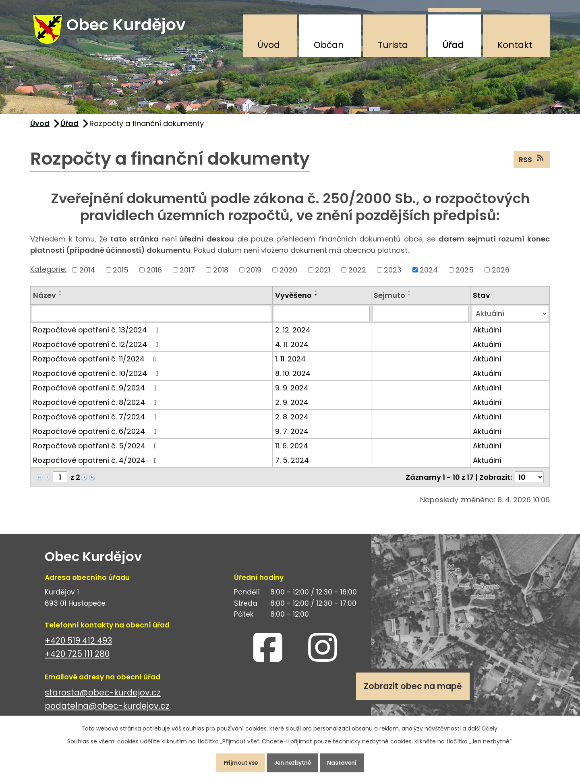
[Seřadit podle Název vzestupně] (60, 296)
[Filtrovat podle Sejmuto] (421, 318)
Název (44, 300)
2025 (465, 275)
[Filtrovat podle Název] (151, 318)
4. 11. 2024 (292, 349)
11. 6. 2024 (291, 451)
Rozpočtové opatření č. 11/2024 (96, 364)
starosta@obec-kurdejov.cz (103, 697)
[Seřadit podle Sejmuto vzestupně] (409, 296)
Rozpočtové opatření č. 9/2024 (96, 393)
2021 (322, 275)
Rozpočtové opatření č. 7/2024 (96, 422)
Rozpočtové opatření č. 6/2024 (96, 436)
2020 (288, 275)
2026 (501, 275)
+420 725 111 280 (77, 658)
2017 (187, 275)
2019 (253, 275)
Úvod (268, 45)
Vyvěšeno (293, 300)
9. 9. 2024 (292, 393)
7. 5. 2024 (292, 465)
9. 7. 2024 (292, 436)
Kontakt (514, 45)
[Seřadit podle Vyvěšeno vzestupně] (316, 296)
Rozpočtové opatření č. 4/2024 (96, 465)
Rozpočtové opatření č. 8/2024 (96, 407)
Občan (329, 45)
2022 (357, 275)
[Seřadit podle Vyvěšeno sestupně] (316, 299)
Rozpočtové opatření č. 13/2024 (97, 335)
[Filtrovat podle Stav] (510, 318)
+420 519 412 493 (78, 645)
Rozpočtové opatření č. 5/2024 (96, 451)
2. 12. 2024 (293, 335)
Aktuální (487, 335)
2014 (87, 275)
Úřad (453, 45)
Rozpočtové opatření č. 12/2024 (97, 349)
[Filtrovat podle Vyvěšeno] (322, 318)
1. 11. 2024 (290, 364)
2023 (393, 275)
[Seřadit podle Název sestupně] (60, 299)
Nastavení (348, 761)
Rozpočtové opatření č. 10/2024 (97, 378)
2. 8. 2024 (292, 422)
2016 (154, 275)
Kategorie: (48, 274)
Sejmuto (389, 300)
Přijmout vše (235, 761)
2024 (429, 275)
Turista (393, 45)
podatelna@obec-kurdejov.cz (107, 710)
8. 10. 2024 (293, 378)
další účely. (483, 726)
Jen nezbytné (293, 761)
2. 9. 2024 (292, 407)
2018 (220, 275)
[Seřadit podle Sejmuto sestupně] (409, 299)
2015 (120, 275)
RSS (532, 164)
